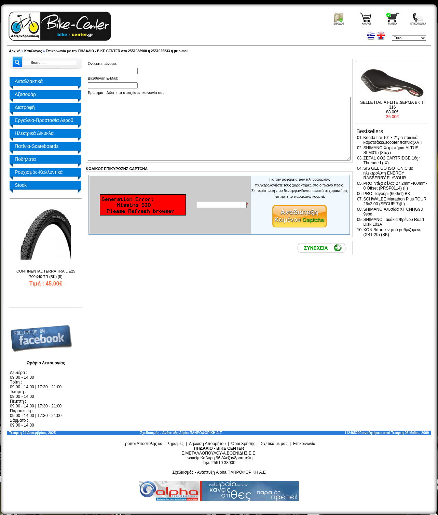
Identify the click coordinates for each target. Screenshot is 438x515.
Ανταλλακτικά (29, 81)
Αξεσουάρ (25, 94)
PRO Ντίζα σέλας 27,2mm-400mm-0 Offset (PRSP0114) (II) (395, 186)
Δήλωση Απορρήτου (207, 443)
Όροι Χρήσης (243, 443)
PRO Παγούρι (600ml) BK (387, 193)
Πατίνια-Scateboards (36, 146)
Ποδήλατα (25, 159)
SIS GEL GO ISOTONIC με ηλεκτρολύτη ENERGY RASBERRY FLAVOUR (388, 173)
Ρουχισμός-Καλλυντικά (39, 172)
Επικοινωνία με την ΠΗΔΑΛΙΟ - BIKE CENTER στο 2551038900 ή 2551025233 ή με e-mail (117, 51)
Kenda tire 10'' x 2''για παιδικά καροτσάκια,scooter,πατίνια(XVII (393, 140)
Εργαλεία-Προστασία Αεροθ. (44, 120)
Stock (21, 185)
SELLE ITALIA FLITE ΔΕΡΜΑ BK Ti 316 (392, 105)
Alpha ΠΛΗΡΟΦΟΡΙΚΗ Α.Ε (200, 433)
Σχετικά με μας (274, 443)
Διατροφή (25, 107)
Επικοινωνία (304, 443)
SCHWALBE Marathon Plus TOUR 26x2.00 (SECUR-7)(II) (395, 201)
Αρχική (14, 51)
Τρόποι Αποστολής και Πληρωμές (153, 443)
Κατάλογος (33, 51)
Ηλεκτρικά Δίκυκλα (34, 133)
